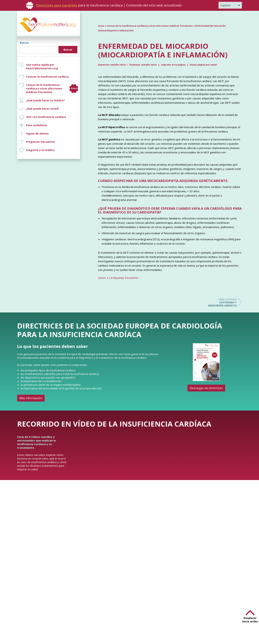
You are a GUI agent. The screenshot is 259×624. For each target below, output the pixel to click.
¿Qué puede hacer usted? (42, 108)
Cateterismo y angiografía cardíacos (222, 302)
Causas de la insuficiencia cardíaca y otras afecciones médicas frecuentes (52, 88)
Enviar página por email (203, 64)
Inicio (101, 25)
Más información (30, 398)
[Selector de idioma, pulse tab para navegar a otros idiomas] (230, 5)
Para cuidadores (36, 125)
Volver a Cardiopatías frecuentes (118, 278)
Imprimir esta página (173, 64)
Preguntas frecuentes (40, 141)
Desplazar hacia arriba (250, 619)
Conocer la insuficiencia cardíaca (47, 76)
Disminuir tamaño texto (143, 64)
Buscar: (24, 42)
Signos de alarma (37, 133)
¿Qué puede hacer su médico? (45, 100)
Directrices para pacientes (56, 5)
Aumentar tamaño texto (112, 64)
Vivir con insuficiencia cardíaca (46, 117)
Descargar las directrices (206, 388)
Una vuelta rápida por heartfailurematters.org (42, 66)
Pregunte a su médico (40, 150)
